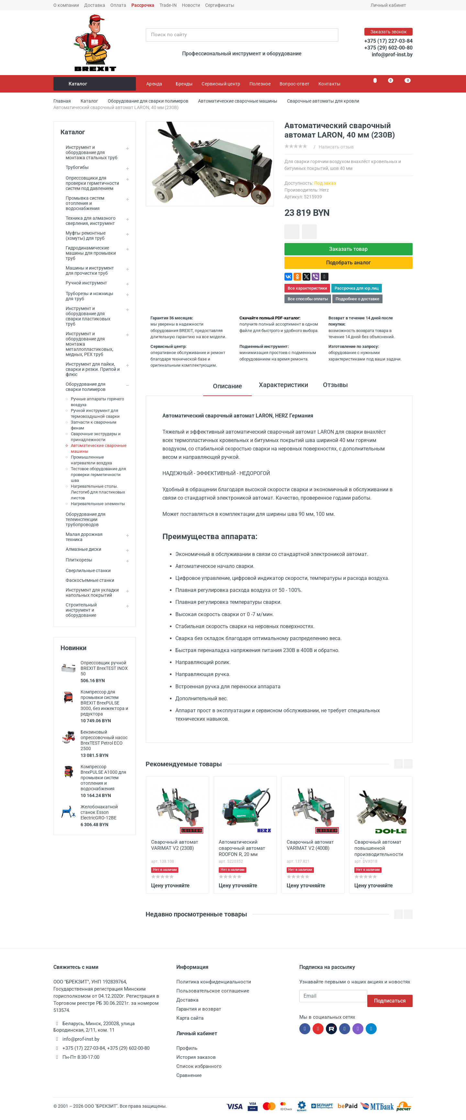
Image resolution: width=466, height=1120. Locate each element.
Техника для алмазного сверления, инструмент (88, 221)
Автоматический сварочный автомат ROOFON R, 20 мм (242, 853)
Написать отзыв (336, 147)
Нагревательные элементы (98, 503)
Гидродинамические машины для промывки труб (88, 253)
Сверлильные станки (86, 570)
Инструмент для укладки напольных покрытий (90, 592)
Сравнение (189, 1080)
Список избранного (199, 1071)
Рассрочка (142, 5)
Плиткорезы (76, 559)
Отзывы (337, 391)
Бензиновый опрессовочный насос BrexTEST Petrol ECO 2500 (104, 740)
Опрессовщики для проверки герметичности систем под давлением (90, 183)
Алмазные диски (81, 549)
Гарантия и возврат (198, 1014)
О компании (66, 5)
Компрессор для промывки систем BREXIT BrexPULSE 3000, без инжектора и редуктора (104, 702)
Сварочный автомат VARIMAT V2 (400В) (310, 850)
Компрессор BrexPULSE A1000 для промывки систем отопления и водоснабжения (103, 777)
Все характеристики (307, 293)
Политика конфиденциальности (213, 987)
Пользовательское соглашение (212, 996)
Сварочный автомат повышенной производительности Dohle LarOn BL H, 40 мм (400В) (378, 854)
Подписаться (390, 1001)
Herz (324, 190)
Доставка (94, 5)
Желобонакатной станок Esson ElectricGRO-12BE (99, 812)
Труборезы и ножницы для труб (87, 296)
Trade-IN (168, 5)
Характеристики (281, 391)
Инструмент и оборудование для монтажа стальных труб (89, 152)
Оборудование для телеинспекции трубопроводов (83, 519)
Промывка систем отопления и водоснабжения (82, 203)
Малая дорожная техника (82, 537)
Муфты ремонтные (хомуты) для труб (83, 235)
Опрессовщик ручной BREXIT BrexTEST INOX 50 (104, 668)
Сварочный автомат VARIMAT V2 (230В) (174, 850)
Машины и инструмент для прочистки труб (87, 270)
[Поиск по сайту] (235, 35)
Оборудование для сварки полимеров (83, 387)
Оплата (118, 5)
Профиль (186, 1053)
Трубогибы (75, 167)
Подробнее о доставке (357, 304)
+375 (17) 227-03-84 (388, 41)
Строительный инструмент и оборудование (79, 610)
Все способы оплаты (308, 304)
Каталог (95, 84)
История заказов (196, 1062)
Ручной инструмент (84, 282)
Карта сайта (190, 1023)
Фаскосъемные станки (87, 580)
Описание (222, 391)
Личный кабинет (390, 5)
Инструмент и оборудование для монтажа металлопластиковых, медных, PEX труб (87, 344)
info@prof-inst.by (392, 54)
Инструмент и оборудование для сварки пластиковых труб (85, 316)
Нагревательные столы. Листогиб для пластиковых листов (98, 492)
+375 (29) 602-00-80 (388, 48)
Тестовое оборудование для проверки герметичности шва (98, 474)
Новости (191, 5)
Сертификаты (219, 5)
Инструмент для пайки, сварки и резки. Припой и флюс (90, 369)
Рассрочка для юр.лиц (357, 293)
